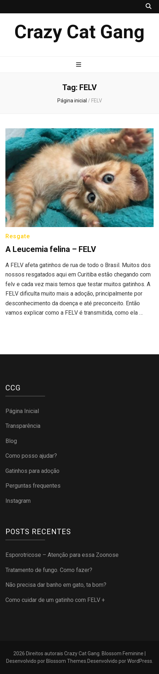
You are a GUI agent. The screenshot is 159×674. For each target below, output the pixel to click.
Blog (11, 441)
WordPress (139, 661)
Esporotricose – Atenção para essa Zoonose (62, 554)
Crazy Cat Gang (79, 32)
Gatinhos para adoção (32, 470)
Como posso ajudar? (31, 455)
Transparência (22, 425)
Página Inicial (22, 411)
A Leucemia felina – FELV (50, 249)
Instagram (18, 500)
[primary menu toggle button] (79, 65)
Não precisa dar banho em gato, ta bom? (55, 584)
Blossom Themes (66, 661)
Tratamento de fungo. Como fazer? (48, 570)
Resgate (17, 236)
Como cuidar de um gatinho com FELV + (55, 600)
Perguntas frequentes (33, 485)
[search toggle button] (148, 7)
